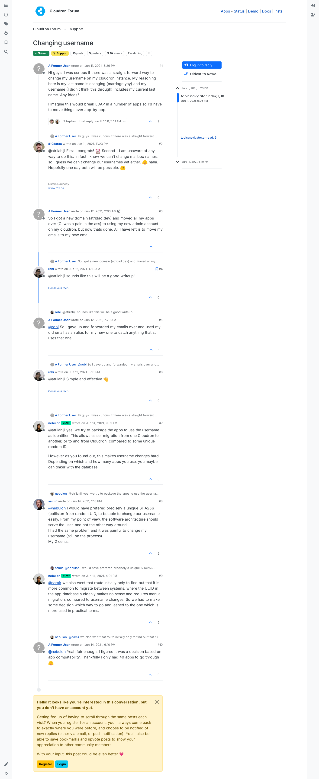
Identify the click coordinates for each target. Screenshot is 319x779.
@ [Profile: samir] (54, 582)
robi (51, 269)
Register (45, 764)
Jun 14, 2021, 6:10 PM (100, 644)
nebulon (54, 423)
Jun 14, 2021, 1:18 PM (86, 501)
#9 (161, 576)
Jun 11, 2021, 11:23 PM (92, 144)
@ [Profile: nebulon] (57, 508)
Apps (225, 11)
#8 (161, 501)
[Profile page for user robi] (39, 272)
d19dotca (55, 144)
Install (279, 11)
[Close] (156, 702)
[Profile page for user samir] (39, 504)
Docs (266, 11)
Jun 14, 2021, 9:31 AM (101, 423)
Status (239, 11)
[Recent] (6, 15)
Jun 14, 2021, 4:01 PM (101, 576)
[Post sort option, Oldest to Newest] (202, 74)
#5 (161, 320)
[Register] (313, 15)
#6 (161, 372)
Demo (253, 11)
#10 (160, 644)
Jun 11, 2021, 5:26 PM (100, 65)
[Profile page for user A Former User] (39, 68)
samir (52, 501)
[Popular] (6, 33)
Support (60, 53)
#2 (161, 144)
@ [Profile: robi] (53, 326)
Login (61, 764)
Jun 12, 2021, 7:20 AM (100, 320)
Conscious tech (58, 288)
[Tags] (6, 24)
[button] (6, 764)
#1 (161, 65)
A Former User (59, 65)
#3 (161, 211)
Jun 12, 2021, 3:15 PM (84, 372)
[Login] (313, 5)
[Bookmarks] (6, 42)
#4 (161, 269)
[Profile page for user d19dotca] (39, 147)
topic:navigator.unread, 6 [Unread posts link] (198, 138)
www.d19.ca (56, 188)
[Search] (6, 52)
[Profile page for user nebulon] (39, 426)
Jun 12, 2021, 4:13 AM (84, 269)
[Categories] (6, 5)
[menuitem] (313, 5)
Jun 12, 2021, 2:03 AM (100, 211)
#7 (161, 423)
